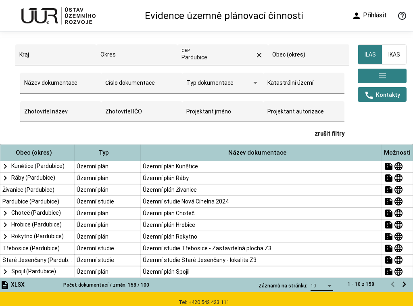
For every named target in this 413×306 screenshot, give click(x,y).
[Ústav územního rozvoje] (58, 15)
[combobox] (55, 57)
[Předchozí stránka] (392, 167)
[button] (37, 152)
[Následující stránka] (404, 167)
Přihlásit (369, 16)
